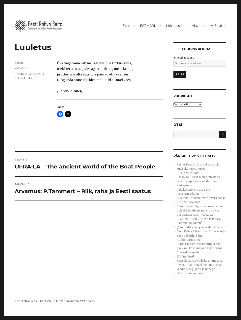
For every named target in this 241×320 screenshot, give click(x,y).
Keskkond (27, 73)
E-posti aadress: (184, 57)
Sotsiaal (20, 78)
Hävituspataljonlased (191, 273)
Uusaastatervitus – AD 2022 (195, 214)
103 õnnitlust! (185, 256)
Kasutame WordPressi (80, 301)
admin (19, 62)
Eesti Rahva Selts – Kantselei (33, 301)
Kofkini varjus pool (189, 240)
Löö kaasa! (174, 26)
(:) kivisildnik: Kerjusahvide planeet (199, 227)
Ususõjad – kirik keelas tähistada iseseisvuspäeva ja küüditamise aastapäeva (198, 181)
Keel (18, 73)
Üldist (29, 78)
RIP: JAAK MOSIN (188, 173)
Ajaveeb (198, 26)
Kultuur (39, 73)
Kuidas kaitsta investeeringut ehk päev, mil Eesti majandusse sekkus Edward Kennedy (199, 248)
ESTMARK (148, 26)
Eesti (126, 26)
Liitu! (59, 301)
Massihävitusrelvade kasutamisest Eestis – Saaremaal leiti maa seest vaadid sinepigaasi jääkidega (199, 265)
